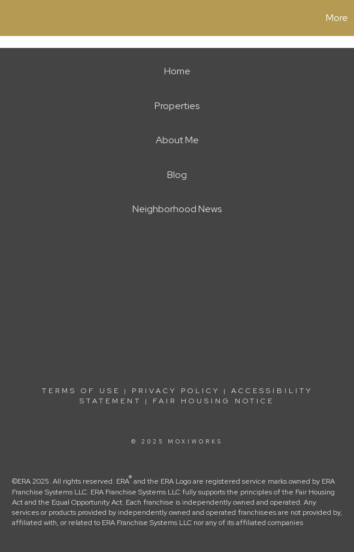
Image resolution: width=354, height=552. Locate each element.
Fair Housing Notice (213, 401)
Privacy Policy (176, 391)
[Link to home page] (11, 18)
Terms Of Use (81, 391)
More (337, 17)
